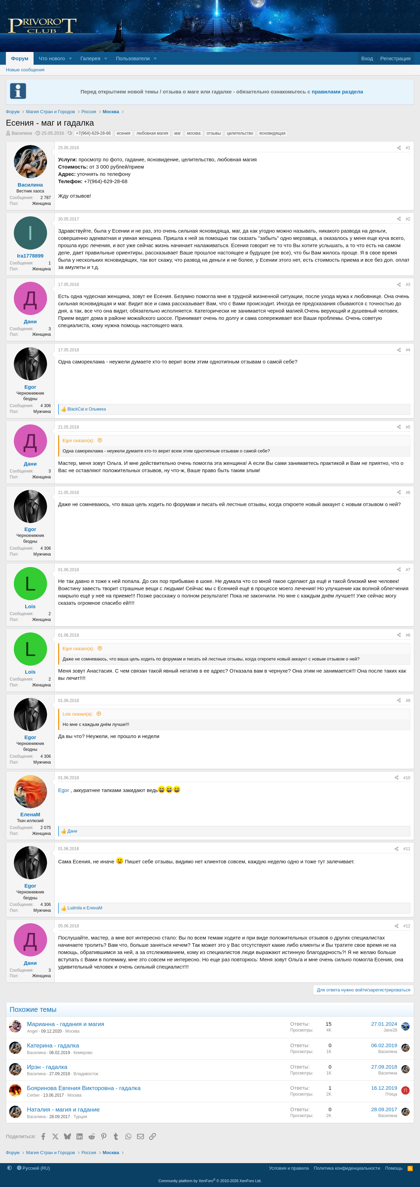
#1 (408, 147)
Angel (32, 1031)
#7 (408, 569)
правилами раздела (337, 92)
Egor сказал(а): (79, 440)
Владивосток (85, 1073)
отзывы (214, 133)
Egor (63, 790)
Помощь (393, 1168)
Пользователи (133, 58)
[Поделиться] (398, 148)
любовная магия (152, 133)
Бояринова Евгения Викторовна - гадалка (83, 1088)
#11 (406, 848)
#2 (408, 219)
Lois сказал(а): (78, 714)
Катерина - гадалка (53, 1045)
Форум (19, 58)
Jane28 (390, 1030)
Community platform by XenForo (210, 1181)
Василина (22, 133)
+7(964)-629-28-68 (93, 133)
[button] (70, 58)
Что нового (52, 58)
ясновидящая (272, 133)
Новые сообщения (25, 69)
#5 (408, 427)
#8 (408, 635)
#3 (408, 284)
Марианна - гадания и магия (65, 1024)
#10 (406, 777)
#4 (408, 350)
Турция (80, 1116)
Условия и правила (289, 1168)
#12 (406, 926)
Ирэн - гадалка (47, 1067)
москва (194, 133)
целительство (240, 133)
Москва (72, 1031)
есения (123, 133)
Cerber (33, 1095)
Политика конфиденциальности (347, 1168)
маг (177, 133)
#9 (408, 700)
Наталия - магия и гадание (63, 1109)
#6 (408, 492)
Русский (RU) (33, 1168)
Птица (391, 1094)
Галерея (91, 58)
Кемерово (82, 1052)
